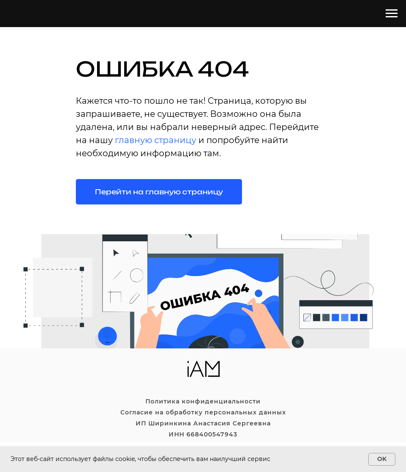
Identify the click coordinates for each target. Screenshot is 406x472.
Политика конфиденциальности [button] (203, 401)
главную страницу (155, 140)
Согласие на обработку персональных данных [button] (203, 412)
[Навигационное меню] (392, 13)
